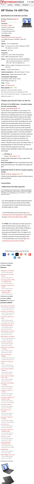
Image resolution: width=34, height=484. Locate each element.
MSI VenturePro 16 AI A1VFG (7, 331)
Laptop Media (10, 108)
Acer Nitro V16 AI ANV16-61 (7, 311)
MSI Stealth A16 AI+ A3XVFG (7, 336)
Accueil (10, 5)
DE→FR (17, 156)
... (32, 5)
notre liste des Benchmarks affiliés (17, 217)
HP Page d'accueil (10, 85)
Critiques (17, 5)
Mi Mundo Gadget (11, 174)
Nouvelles (25, 5)
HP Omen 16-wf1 (5, 424)
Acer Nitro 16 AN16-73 (6, 404)
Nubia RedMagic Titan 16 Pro (8, 454)
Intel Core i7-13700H (6, 25)
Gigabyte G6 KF (4, 449)
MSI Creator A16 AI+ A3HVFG (8, 306)
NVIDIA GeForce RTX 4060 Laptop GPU (11, 37)
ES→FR (20, 174)
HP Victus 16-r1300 (5, 436)
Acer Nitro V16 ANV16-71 (7, 342)
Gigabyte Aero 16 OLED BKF (7, 270)
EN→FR (17, 108)
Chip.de (11, 156)
